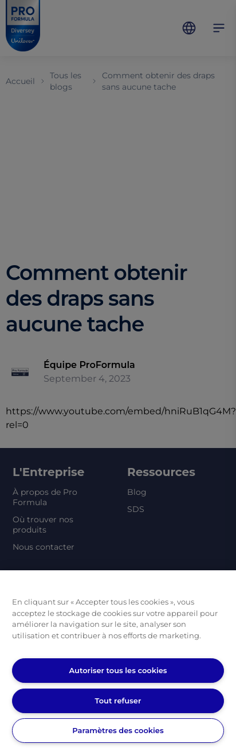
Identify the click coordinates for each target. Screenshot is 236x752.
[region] (118, 661)
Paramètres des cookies (117, 730)
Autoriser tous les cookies (118, 670)
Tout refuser (118, 700)
